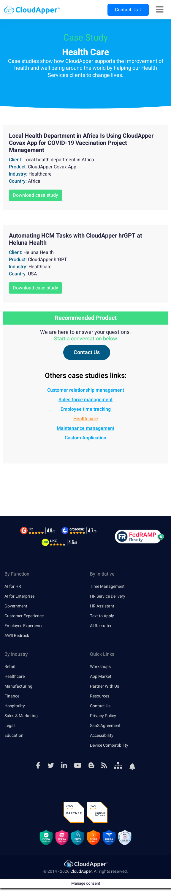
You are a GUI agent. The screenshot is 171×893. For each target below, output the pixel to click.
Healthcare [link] (14, 676)
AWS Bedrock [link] (16, 635)
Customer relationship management (85, 390)
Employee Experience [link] (23, 626)
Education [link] (13, 735)
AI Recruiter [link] (101, 626)
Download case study (35, 195)
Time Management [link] (107, 586)
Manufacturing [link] (18, 686)
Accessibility (101, 735)
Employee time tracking (86, 409)
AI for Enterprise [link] (19, 596)
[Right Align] (160, 10)
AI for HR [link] (12, 586)
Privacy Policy (103, 716)
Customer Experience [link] (24, 616)
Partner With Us (104, 686)
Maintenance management (85, 428)
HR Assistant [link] (102, 606)
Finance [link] (11, 696)
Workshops (100, 666)
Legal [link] (9, 726)
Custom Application (85, 437)
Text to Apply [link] (102, 616)
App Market (100, 676)
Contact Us (128, 9)
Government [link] (15, 606)
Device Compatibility (109, 745)
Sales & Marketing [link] (21, 716)
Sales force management (85, 399)
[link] (85, 864)
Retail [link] (9, 666)
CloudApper (81, 871)
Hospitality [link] (14, 706)
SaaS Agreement (105, 726)
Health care (85, 418)
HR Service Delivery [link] (107, 596)
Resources (99, 696)
